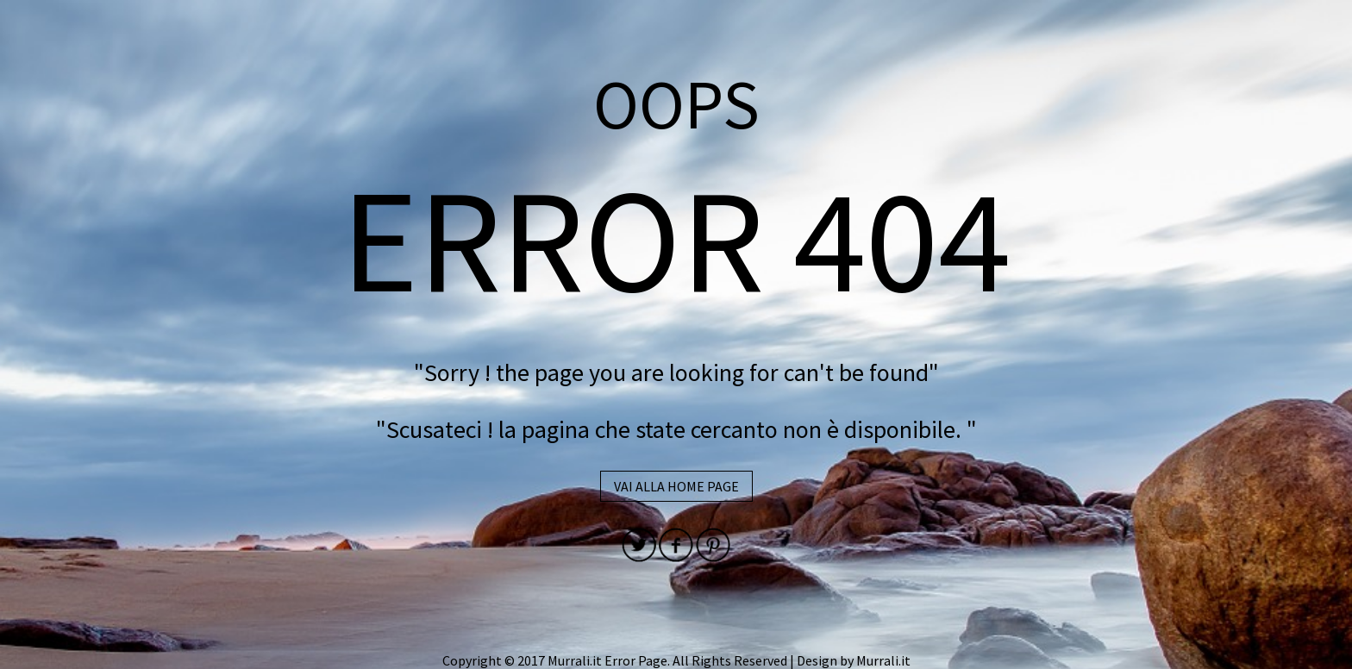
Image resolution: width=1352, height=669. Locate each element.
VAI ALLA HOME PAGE (676, 486)
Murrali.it (883, 660)
